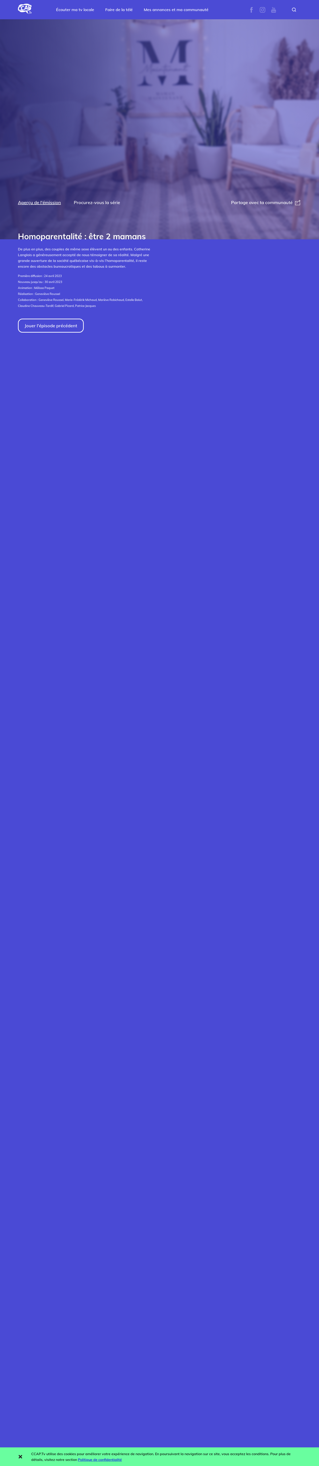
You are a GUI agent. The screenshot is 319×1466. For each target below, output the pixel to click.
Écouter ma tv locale (75, 9)
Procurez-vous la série (97, 202)
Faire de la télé (119, 9)
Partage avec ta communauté (266, 202)
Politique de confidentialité (100, 1459)
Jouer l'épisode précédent (51, 325)
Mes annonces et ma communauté (176, 9)
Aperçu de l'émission (39, 202)
